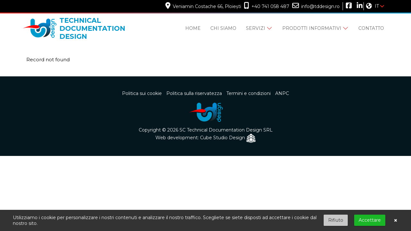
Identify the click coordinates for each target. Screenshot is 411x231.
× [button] (396, 220)
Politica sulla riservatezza (194, 93)
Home (193, 28)
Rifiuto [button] (335, 220)
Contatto (371, 28)
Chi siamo (223, 28)
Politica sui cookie (142, 93)
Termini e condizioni (248, 93)
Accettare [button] (370, 220)
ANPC (282, 93)
